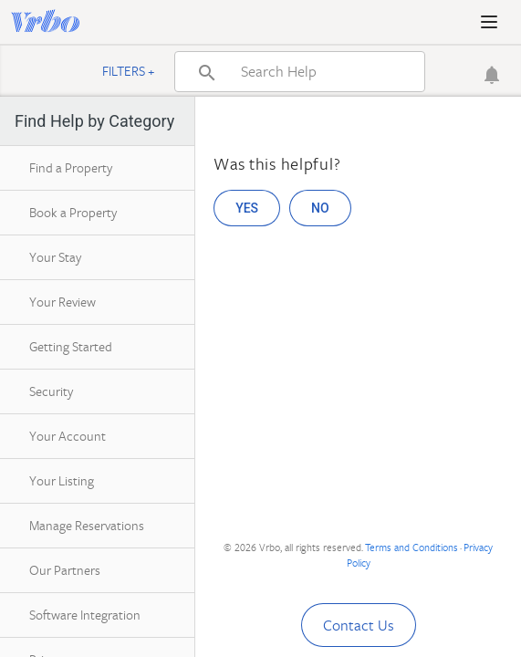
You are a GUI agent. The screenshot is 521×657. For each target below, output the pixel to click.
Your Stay (55, 257)
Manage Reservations (86, 525)
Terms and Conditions (411, 547)
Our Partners (64, 570)
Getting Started (70, 346)
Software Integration (85, 614)
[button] (489, 22)
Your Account (67, 435)
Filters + (128, 70)
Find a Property (70, 167)
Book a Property (73, 212)
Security (51, 391)
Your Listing (61, 480)
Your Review (62, 301)
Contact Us (358, 625)
